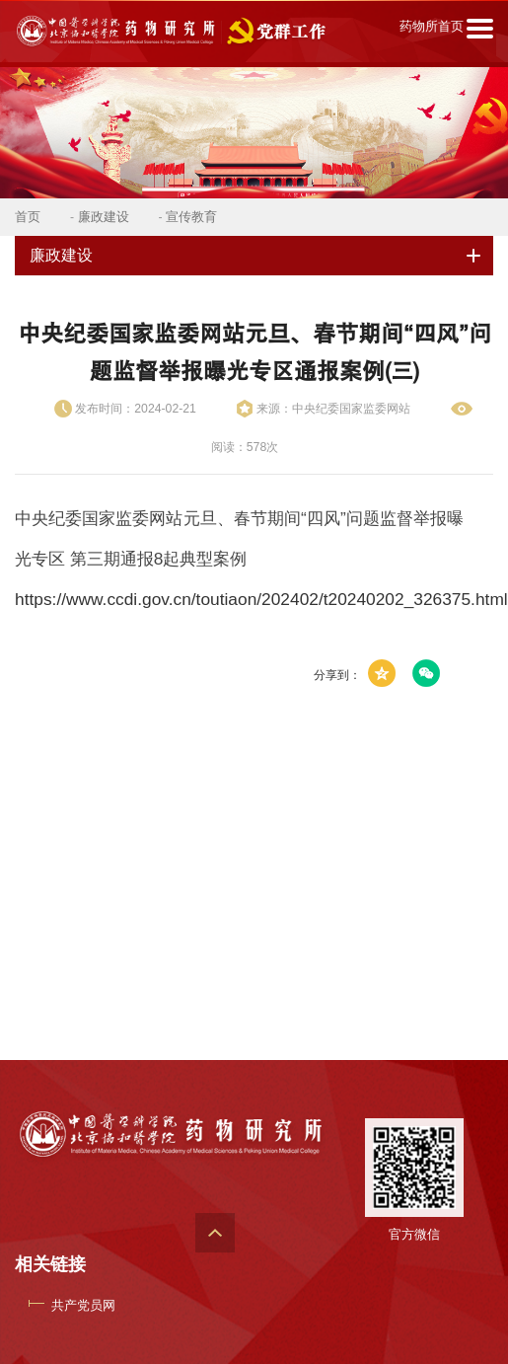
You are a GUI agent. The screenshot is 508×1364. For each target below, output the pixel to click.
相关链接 (50, 1264)
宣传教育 (191, 216)
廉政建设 (103, 216)
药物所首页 (431, 26)
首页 (27, 216)
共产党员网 (83, 1305)
